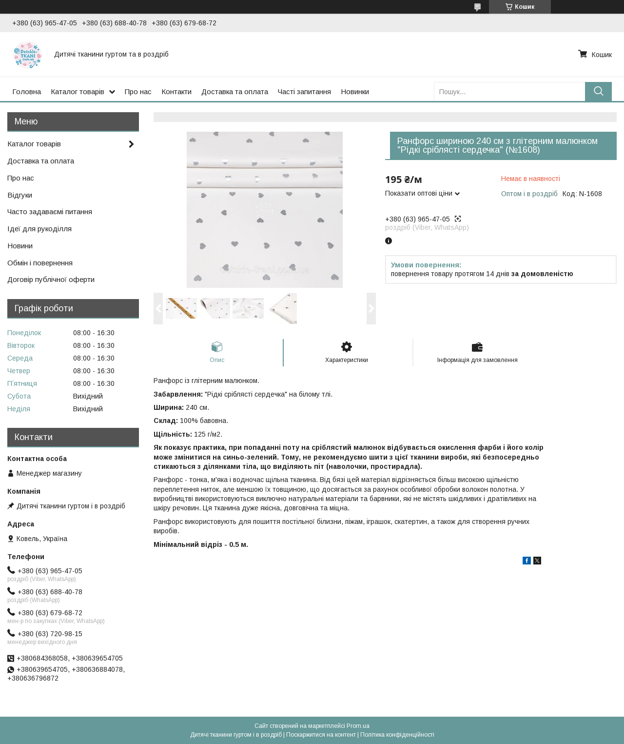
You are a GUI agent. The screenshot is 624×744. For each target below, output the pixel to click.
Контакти (176, 91)
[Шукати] (598, 91)
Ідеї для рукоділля (39, 228)
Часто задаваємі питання (49, 211)
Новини (20, 245)
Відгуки (19, 195)
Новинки (355, 91)
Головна (26, 91)
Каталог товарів (77, 91)
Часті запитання (304, 91)
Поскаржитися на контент (321, 734)
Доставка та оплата (234, 91)
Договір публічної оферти (51, 279)
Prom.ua (358, 726)
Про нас (138, 91)
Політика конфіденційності (397, 734)
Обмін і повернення (40, 263)
